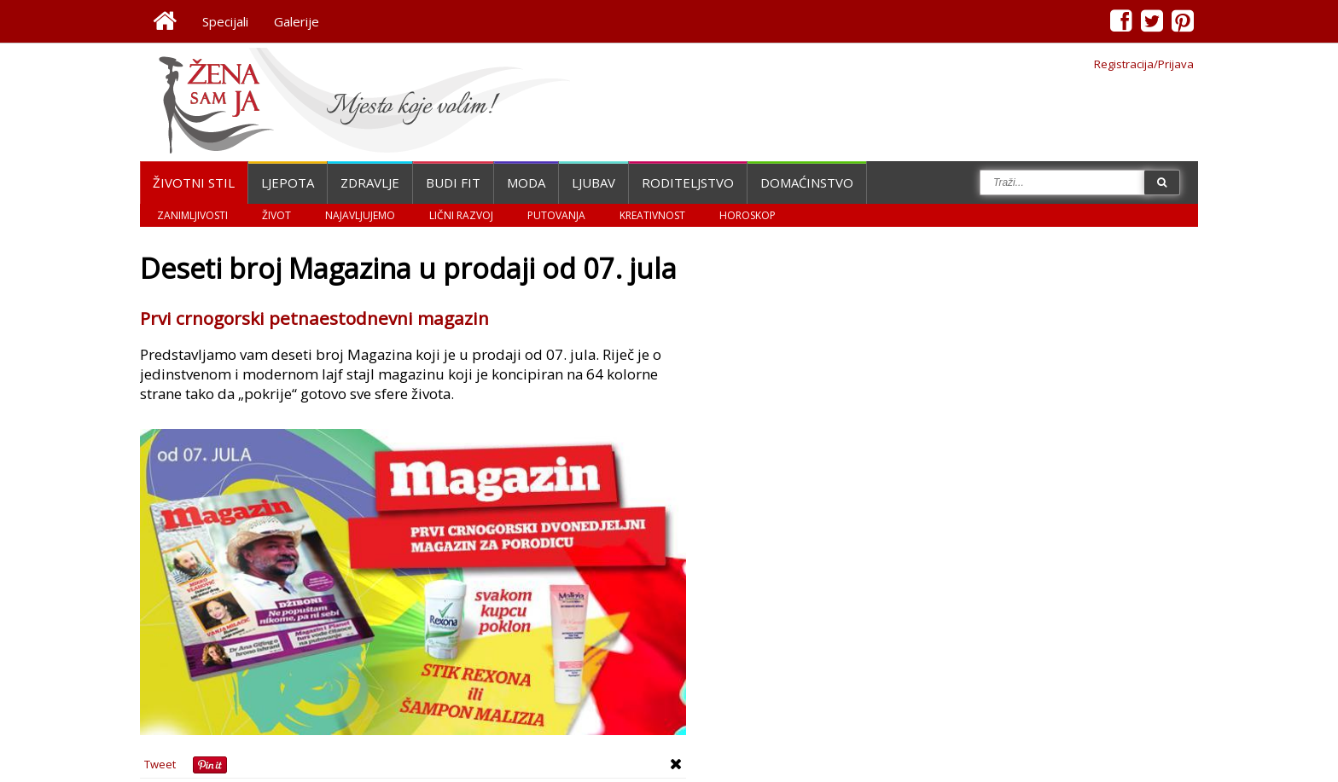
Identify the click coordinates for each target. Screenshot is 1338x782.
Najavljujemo (360, 215)
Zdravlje (369, 182)
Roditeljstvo (688, 182)
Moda (526, 182)
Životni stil (194, 182)
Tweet (160, 764)
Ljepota (287, 182)
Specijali (225, 21)
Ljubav (593, 182)
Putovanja (556, 215)
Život (276, 215)
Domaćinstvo (806, 182)
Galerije (296, 21)
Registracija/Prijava (1144, 64)
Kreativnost (652, 215)
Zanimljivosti (192, 215)
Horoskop (747, 215)
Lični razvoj (461, 215)
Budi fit (453, 182)
